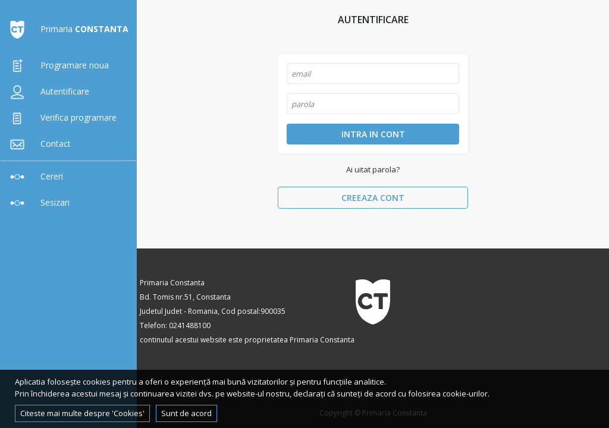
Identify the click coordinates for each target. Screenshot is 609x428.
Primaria (66, 28)
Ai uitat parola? (373, 169)
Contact (38, 143)
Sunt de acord (186, 413)
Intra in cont (373, 134)
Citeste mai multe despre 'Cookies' (82, 413)
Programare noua (57, 65)
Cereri (34, 176)
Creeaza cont (372, 197)
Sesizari (37, 202)
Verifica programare (61, 117)
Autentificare (47, 91)
